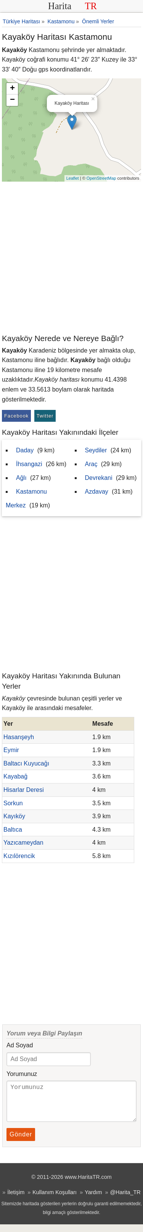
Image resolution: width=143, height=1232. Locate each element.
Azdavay (96, 491)
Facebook (16, 416)
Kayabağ (15, 776)
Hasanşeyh (18, 737)
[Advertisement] (71, 257)
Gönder (21, 1142)
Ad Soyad (19, 1045)
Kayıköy (14, 816)
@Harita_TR (125, 1200)
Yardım (93, 1200)
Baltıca (12, 829)
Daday (25, 450)
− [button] (12, 100)
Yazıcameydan (23, 842)
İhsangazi (29, 464)
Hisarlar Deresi (23, 790)
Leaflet (72, 178)
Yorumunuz (21, 1074)
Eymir (11, 750)
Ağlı (21, 478)
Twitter (45, 416)
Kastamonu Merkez (26, 498)
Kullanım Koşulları (54, 1200)
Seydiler (96, 450)
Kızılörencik (19, 856)
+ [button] (12, 88)
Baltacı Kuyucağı (26, 763)
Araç (91, 464)
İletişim (15, 1200)
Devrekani (98, 478)
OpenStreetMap (101, 178)
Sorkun (13, 803)
